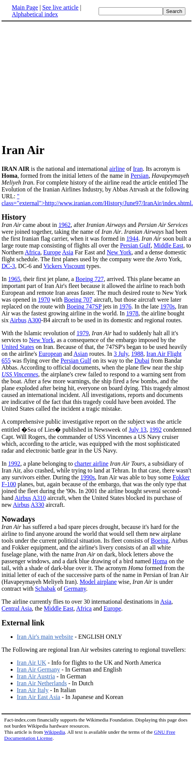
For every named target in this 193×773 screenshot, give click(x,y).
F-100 (9, 484)
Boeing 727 (89, 279)
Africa (32, 252)
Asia (67, 252)
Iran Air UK (31, 662)
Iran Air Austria (36, 676)
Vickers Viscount (64, 266)
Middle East (168, 245)
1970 (44, 299)
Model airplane (98, 582)
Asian (80, 353)
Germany (75, 588)
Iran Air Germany (38, 669)
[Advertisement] (97, 81)
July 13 (138, 429)
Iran (138, 169)
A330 (37, 504)
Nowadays (18, 519)
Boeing (159, 540)
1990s (87, 477)
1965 (14, 279)
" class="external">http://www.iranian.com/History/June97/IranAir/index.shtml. (97, 199)
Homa (159, 561)
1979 (83, 333)
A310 (39, 498)
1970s (167, 306)
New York (119, 252)
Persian (139, 175)
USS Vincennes (20, 374)
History (14, 217)
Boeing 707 (78, 299)
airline (117, 169)
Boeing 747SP (84, 306)
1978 (132, 313)
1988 (137, 353)
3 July (121, 353)
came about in (30, 225)
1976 (125, 306)
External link (23, 623)
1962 (64, 225)
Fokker (181, 477)
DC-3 (8, 266)
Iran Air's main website (45, 636)
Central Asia (17, 608)
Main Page (25, 7)
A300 (34, 320)
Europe (52, 252)
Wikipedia (54, 732)
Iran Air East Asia (38, 697)
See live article (60, 7)
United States (18, 347)
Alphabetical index (35, 14)
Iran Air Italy (33, 690)
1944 (132, 238)
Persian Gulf (135, 245)
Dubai (141, 360)
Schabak (45, 588)
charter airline (91, 463)
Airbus (18, 320)
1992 (156, 429)
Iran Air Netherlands (42, 683)
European (50, 353)
